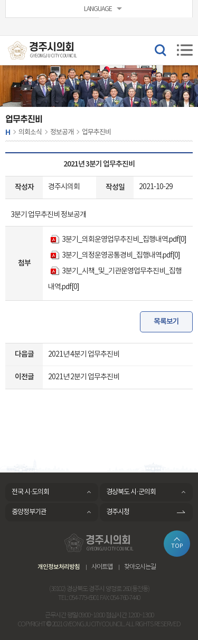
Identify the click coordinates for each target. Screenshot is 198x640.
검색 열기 (160, 49)
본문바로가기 (0, 0)
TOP (177, 546)
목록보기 (166, 321)
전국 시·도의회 (30, 492)
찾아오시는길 (140, 567)
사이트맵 (101, 567)
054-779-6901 (84, 598)
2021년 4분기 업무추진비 (83, 354)
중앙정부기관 (29, 512)
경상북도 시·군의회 (130, 492)
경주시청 (117, 512)
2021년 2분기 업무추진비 (83, 377)
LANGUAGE (98, 9)
